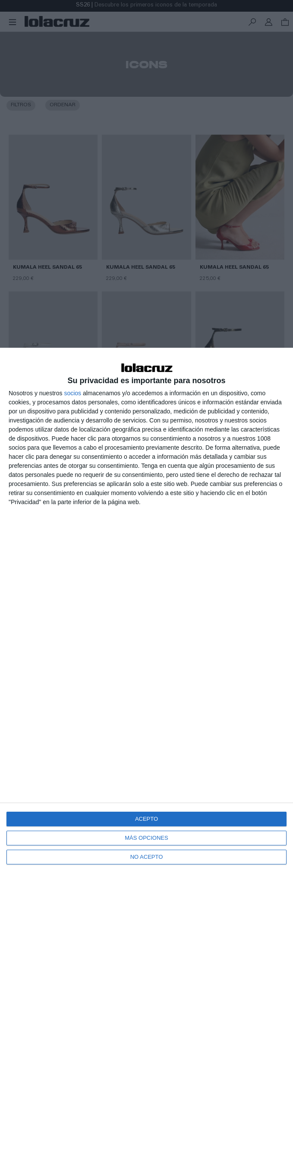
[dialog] (146, 753)
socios (72, 393)
